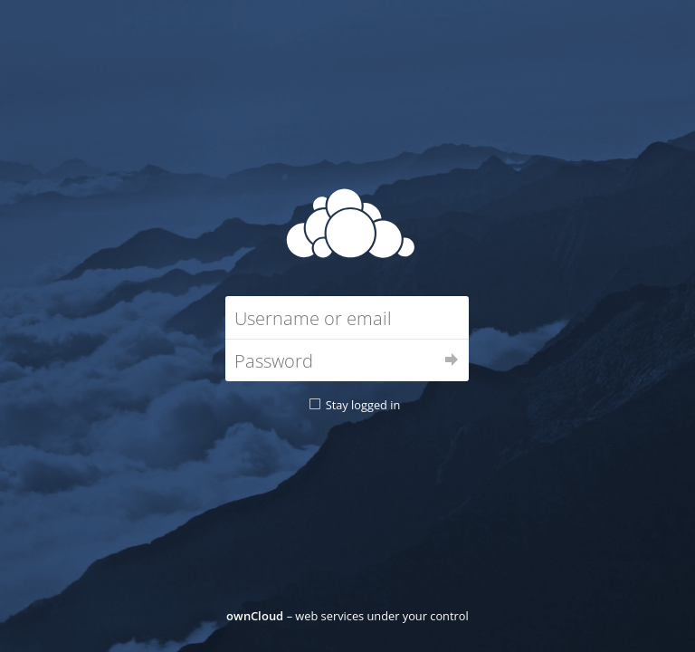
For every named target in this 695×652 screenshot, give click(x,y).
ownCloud (254, 616)
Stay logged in (363, 405)
